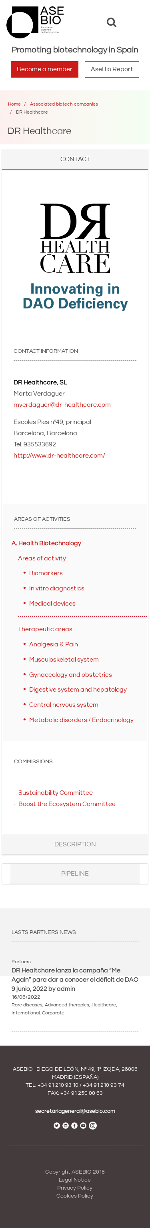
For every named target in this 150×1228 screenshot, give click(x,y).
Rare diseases (27, 1005)
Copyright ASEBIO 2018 (75, 1172)
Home (14, 104)
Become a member (44, 69)
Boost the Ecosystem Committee (67, 804)
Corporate (53, 1013)
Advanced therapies (67, 1005)
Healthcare (104, 1005)
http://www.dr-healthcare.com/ (59, 455)
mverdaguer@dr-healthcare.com (62, 405)
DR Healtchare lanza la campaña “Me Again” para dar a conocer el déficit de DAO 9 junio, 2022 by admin (75, 979)
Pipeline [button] (75, 873)
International (26, 1013)
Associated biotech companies (64, 104)
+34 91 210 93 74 (103, 1085)
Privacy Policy (74, 1188)
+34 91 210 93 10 (58, 1085)
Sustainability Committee (55, 793)
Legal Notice (75, 1180)
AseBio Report (112, 69)
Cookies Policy (74, 1196)
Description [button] (75, 844)
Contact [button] (75, 159)
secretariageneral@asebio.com (75, 1111)
